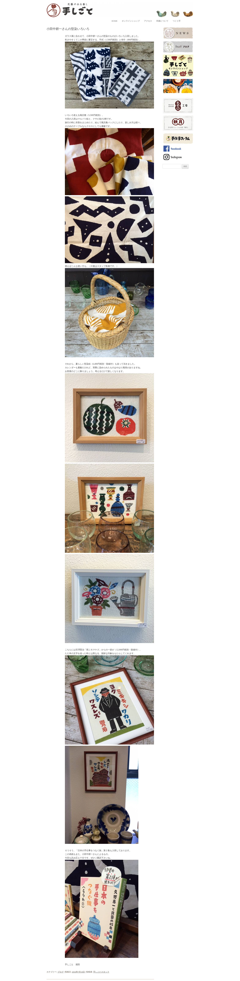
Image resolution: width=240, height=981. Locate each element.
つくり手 (177, 21)
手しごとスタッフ (101, 972)
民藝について (162, 21)
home (114, 21)
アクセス (148, 21)
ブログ (61, 972)
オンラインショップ (131, 21)
